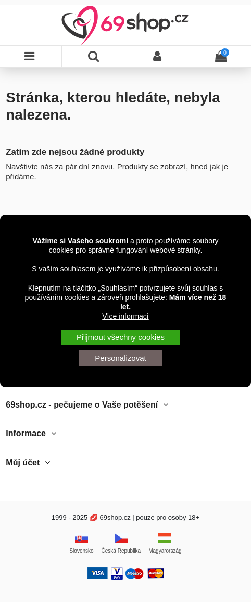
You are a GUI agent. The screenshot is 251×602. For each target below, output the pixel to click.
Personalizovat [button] (120, 358)
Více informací (125, 316)
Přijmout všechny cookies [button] (121, 337)
